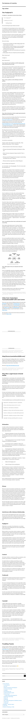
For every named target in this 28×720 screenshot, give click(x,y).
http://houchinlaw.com (6, 123)
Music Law (6, 697)
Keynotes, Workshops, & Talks (8, 706)
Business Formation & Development (10, 687)
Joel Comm (4, 303)
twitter (8, 352)
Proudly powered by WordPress (15, 718)
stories (10, 351)
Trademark (11, 669)
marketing (24, 293)
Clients (13, 293)
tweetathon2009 (4, 352)
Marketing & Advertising (8, 696)
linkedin (21, 293)
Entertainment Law (7, 691)
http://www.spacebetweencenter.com (18, 123)
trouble (17, 669)
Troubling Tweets (8, 644)
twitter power (12, 352)
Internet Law (18, 668)
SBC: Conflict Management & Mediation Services (13, 700)
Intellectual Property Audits (9, 692)
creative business (17, 350)
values (12, 351)
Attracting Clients (5, 293)
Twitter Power (4, 310)
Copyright (6, 690)
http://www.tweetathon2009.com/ (13, 356)
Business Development (10, 292)
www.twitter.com (5, 649)
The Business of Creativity (9, 3)
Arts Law (5, 686)
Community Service (11, 350)
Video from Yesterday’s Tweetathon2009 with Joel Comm (13, 298)
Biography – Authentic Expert (8, 704)
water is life (15, 352)
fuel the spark (16, 351)
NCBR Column (7, 669)
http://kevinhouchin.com (7, 124)
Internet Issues (7, 694)
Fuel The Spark (16, 304)
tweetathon (4, 369)
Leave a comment (21, 352)
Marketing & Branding (17, 292)
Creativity (21, 350)
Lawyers (18, 293)
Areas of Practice (6, 683)
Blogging (9, 293)
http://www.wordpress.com (7, 119)
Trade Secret (6, 701)
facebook (15, 293)
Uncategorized (23, 292)
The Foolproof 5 (7, 12)
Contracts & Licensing (8, 688)
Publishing (6, 699)
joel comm (20, 351)
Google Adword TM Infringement (11, 695)
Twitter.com (6, 307)
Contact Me (5, 705)
